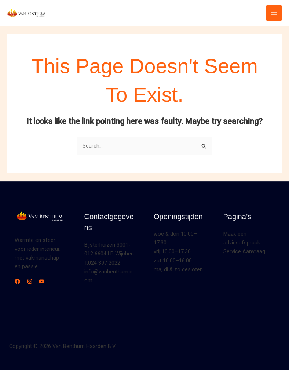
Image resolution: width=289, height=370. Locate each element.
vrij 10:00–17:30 (172, 251)
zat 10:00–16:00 (173, 260)
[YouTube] (41, 281)
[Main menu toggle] (274, 13)
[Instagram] (29, 281)
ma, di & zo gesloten (178, 269)
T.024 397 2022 (102, 263)
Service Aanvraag (244, 251)
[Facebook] (17, 281)
